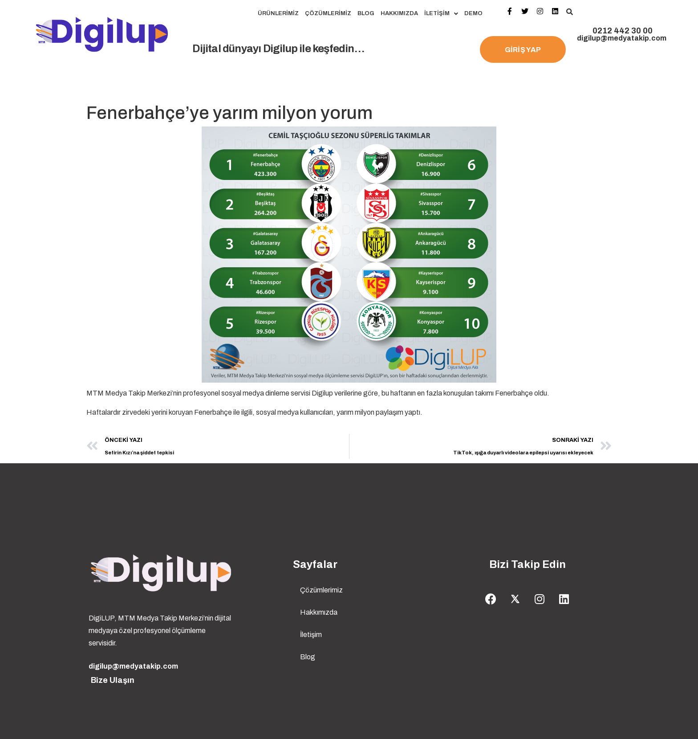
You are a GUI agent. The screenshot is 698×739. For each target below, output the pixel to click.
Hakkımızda (399, 13)
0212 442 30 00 (622, 30)
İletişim (441, 13)
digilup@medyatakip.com (621, 38)
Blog (365, 13)
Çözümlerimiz (328, 13)
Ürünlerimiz (278, 13)
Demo (473, 13)
